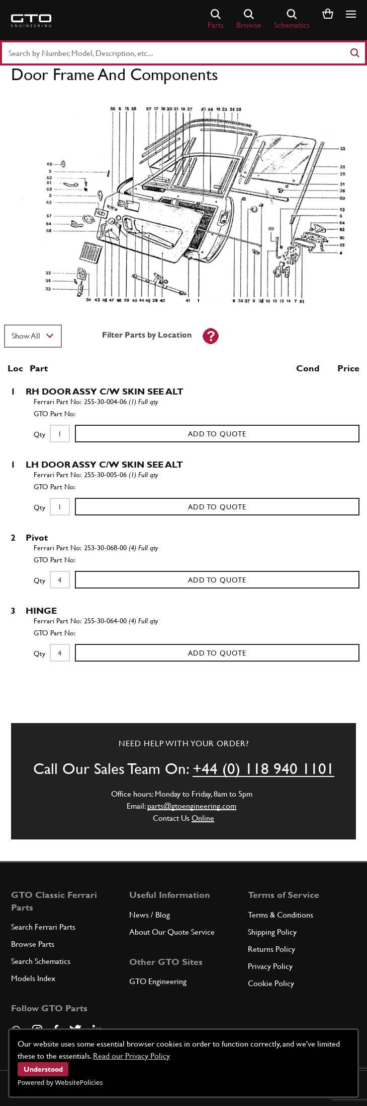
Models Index (33, 978)
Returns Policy (271, 949)
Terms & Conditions (280, 915)
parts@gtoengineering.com (191, 806)
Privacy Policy (270, 966)
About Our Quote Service (172, 932)
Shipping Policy (272, 932)
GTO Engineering (158, 981)
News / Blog (149, 915)
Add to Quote (217, 434)
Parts (216, 19)
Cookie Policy (271, 983)
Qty (39, 434)
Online (203, 818)
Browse (248, 19)
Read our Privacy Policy (131, 1056)
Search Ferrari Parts (43, 927)
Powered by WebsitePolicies (60, 1082)
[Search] (354, 52)
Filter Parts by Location (147, 335)
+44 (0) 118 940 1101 (263, 768)
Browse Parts (32, 944)
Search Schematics (40, 961)
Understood (43, 1069)
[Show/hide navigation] (351, 14)
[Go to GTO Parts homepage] (31, 20)
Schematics (292, 19)
